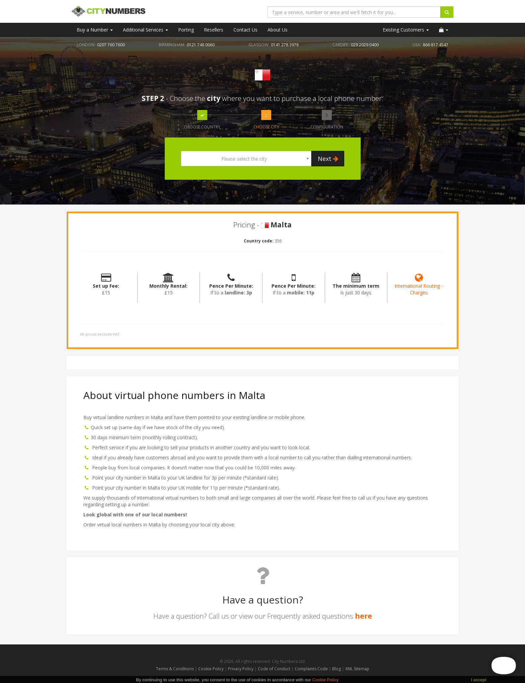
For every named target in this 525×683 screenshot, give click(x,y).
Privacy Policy (240, 669)
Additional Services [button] (145, 29)
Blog (337, 669)
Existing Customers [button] (406, 29)
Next (328, 159)
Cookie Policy (211, 669)
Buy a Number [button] (95, 29)
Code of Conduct (274, 669)
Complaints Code (311, 669)
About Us (278, 29)
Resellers (213, 29)
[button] (443, 30)
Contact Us (245, 29)
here (363, 616)
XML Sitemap (357, 669)
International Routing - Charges (418, 286)
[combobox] (246, 158)
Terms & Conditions (175, 669)
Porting (186, 29)
